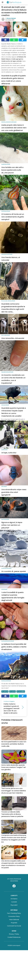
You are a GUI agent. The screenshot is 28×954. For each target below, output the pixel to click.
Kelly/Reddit (4, 486)
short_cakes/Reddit (5, 335)
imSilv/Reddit (4, 589)
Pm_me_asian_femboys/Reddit (8, 300)
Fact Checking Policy (14, 913)
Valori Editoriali (14, 919)
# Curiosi (12, 691)
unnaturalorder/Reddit (6, 568)
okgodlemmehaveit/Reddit (7, 372)
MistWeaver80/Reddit (6, 680)
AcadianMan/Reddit (5, 164)
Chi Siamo (14, 899)
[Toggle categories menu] (2, 2)
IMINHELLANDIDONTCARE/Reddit (9, 122)
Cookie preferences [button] (14, 937)
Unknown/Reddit (5, 405)
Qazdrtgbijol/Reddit (5, 211)
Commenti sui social (14, 926)
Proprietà (14, 923)
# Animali (5, 691)
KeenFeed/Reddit (5, 519)
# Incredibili (21, 691)
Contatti (14, 902)
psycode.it (14, 905)
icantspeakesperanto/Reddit (7, 641)
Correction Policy (14, 916)
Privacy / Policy (14, 934)
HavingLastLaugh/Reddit (6, 254)
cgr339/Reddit (4, 449)
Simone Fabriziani (11, 18)
